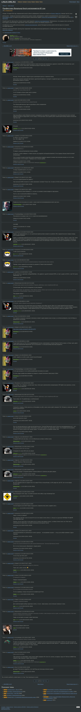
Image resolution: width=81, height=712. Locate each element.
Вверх (78, 707)
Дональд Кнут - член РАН (13, 693)
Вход (78, 1)
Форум (33, 1)
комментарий (10, 62)
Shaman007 (17, 38)
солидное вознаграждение (31, 24)
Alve (14, 296)
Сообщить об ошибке (5, 708)
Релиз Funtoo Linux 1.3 (72, 45)
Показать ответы (16, 164)
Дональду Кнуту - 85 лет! (13, 689)
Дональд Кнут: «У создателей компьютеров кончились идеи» (21, 697)
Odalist (14, 570)
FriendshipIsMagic (17, 204)
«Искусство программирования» (49, 17)
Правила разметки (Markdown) (32, 706)
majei (14, 627)
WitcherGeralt (16, 321)
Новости (20, 1)
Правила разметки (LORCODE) (20, 706)
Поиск (41, 1)
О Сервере (3, 706)
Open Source (11, 5)
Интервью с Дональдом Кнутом (14, 691)
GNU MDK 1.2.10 (8, 45)
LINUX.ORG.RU (9, 2)
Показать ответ (16, 130)
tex (5, 10)
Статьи (29, 1)
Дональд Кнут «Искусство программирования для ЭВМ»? (60, 691)
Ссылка (4, 42)
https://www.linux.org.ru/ (5, 709)
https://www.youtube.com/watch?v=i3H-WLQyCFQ (24, 329)
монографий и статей (8, 17)
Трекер (37, 1)
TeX (72, 17)
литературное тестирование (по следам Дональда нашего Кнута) (62, 693)
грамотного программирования (42, 21)
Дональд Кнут (9, 10)
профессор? (49, 700)
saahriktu (15, 128)
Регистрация (72, 1)
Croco (14, 647)
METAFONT (5, 18)
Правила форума (9, 706)
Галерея (25, 1)
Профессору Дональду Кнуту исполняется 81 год (24, 8)
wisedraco (15, 496)
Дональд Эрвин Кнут (56, 13)
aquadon (12, 35)
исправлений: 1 (43, 162)
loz (13, 253)
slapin (14, 508)
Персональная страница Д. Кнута (12, 32)
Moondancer (16, 67)
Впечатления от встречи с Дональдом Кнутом (57, 689)
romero (14, 410)
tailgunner (15, 401)
